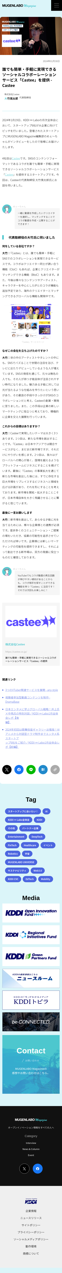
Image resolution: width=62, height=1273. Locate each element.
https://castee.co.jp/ (16, 651)
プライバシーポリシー (30, 1232)
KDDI (39, 819)
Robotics (13, 853)
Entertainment (16, 836)
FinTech (12, 845)
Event (31, 1155)
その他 (11, 828)
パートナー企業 (30, 828)
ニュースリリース (31, 1218)
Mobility (45, 879)
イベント (48, 845)
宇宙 (27, 853)
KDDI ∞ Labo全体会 (19, 819)
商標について (31, 1253)
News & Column (31, 1149)
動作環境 (31, 1246)
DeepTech (37, 836)
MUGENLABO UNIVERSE (21, 862)
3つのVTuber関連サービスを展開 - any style (31, 690)
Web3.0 (38, 870)
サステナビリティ (17, 870)
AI (46, 811)
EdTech (30, 879)
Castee (16, 158)
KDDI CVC (13, 879)
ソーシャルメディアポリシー (31, 1239)
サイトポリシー (30, 1225)
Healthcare (30, 845)
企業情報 (31, 1211)
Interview (31, 1143)
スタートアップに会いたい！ (23, 811)
